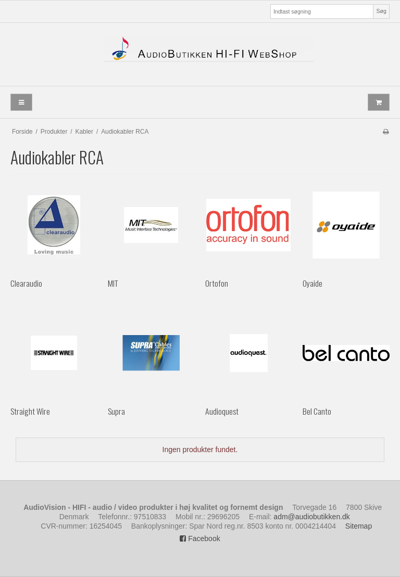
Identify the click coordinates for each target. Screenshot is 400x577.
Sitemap (358, 526)
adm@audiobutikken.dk (311, 516)
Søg (381, 11)
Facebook (200, 538)
